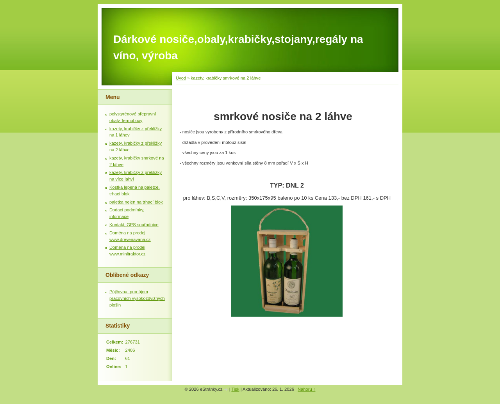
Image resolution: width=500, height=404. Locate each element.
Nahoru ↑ (306, 389)
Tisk (235, 389)
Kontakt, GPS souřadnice (134, 224)
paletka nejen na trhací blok (136, 202)
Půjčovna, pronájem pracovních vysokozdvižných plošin (137, 298)
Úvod (181, 78)
